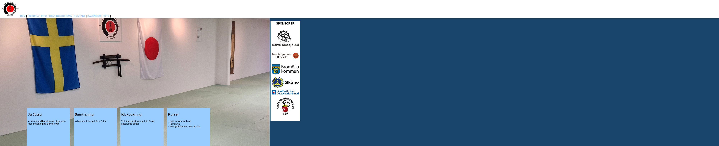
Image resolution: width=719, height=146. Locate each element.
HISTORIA (33, 16)
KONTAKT (79, 16)
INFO (44, 16)
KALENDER (94, 16)
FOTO (106, 16)
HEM (23, 16)
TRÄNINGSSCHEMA (60, 16)
